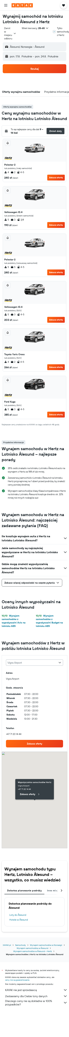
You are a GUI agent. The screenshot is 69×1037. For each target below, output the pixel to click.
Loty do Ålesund (17, 914)
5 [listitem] (6, 219)
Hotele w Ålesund (18, 919)
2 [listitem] (13, 172)
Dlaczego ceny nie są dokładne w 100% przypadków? (36, 1002)
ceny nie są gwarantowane (17, 980)
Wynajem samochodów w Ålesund (32, 948)
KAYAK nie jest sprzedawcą (36, 990)
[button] (6, 5)
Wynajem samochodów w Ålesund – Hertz (32, 951)
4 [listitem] (6, 172)
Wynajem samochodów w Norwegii (46, 945)
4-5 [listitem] (20, 172)
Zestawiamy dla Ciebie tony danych (36, 996)
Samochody (20, 945)
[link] (34, 743)
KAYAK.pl (7, 945)
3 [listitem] (13, 219)
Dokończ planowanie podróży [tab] (24, 890)
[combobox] (10, 33)
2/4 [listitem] (20, 219)
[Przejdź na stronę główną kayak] (22, 5)
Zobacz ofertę (56, 177)
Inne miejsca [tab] (54, 890)
